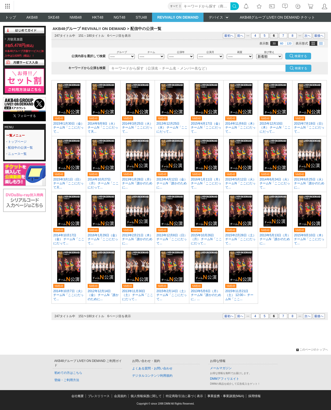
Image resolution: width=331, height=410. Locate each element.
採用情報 (254, 396)
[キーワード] (206, 6)
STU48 (141, 17)
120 (289, 43)
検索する (301, 68)
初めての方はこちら (68, 373)
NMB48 (76, 17)
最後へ (319, 35)
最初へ (229, 35)
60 (281, 43)
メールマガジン (221, 368)
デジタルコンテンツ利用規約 (152, 375)
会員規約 (120, 396)
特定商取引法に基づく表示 (184, 396)
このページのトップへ (312, 349)
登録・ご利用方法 (66, 380)
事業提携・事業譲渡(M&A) (225, 396)
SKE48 (53, 17)
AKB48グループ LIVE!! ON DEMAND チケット (277, 17)
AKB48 (32, 17)
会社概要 (77, 396)
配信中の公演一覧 (20, 147)
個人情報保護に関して (146, 396)
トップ (10, 17)
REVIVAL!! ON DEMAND (177, 17)
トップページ (17, 141)
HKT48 (97, 17)
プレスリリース (99, 396)
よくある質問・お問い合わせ (152, 368)
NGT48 (119, 17)
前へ (240, 35)
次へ (307, 35)
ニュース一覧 (17, 154)
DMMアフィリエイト (224, 379)
